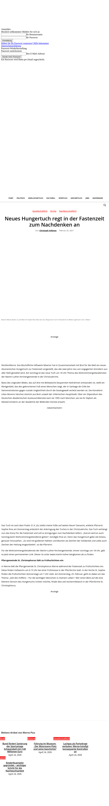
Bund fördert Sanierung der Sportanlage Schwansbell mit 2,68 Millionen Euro (15, 745)
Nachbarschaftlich (68, 211)
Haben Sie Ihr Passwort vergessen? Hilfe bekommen (25, 43)
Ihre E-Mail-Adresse (35, 53)
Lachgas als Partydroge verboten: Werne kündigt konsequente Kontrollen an (75, 745)
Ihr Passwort (32, 37)
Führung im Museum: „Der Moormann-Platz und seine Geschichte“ (45, 745)
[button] (104, 205)
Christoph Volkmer (48, 231)
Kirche (53, 211)
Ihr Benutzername (34, 34)
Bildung (31, 738)
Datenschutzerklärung (11, 46)
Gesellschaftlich (40, 211)
